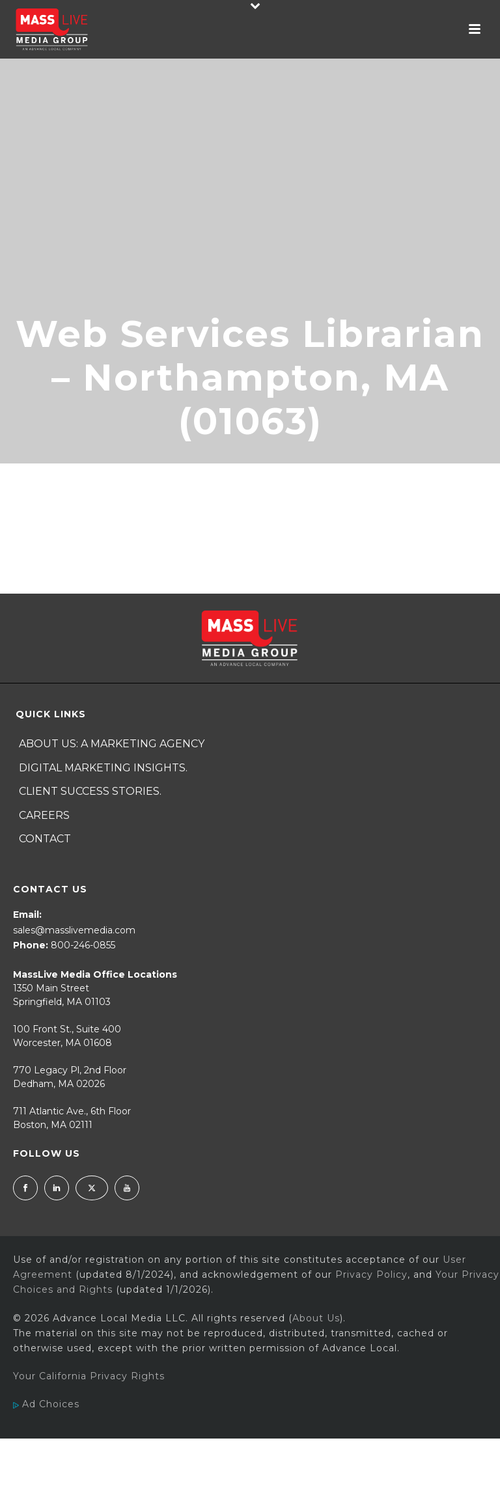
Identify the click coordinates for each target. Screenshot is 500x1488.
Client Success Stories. (90, 791)
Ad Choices (46, 1404)
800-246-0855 (83, 945)
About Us (316, 1318)
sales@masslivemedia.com (74, 930)
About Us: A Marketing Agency (111, 743)
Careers (44, 815)
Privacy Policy (371, 1274)
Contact (45, 839)
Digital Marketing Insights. (103, 768)
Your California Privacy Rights (89, 1376)
